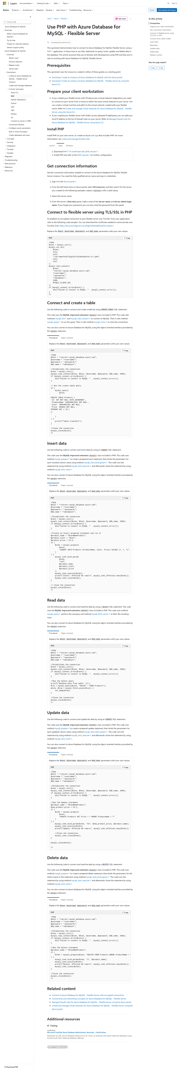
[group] (90, 947)
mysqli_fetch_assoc (99, 614)
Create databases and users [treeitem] (19, 135)
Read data (154, 45)
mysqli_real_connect (80, 318)
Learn (49, 18)
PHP (49, 51)
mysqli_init (60, 318)
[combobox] (17, 22)
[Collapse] (30, 16)
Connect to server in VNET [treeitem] (21, 121)
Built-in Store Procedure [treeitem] (18, 131)
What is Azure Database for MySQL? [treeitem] (17, 35)
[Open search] (168, 3)
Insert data (154, 42)
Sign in (174, 3)
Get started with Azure (167, 10)
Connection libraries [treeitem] (16, 124)
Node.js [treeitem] (14, 114)
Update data (154, 48)
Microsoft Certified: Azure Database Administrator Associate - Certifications (76, 1032)
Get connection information (160, 30)
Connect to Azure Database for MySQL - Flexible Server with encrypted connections (88, 995)
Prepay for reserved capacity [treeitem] (18, 44)
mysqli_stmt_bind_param (95, 462)
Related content (156, 55)
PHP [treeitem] (12, 96)
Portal (152, 10)
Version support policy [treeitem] (15, 47)
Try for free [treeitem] (11, 40)
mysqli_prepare (61, 459)
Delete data (154, 51)
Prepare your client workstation (162, 26)
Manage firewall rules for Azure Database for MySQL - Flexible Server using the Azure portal (91, 1002)
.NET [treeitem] (12, 110)
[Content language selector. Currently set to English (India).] (11, 1066)
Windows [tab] (69, 145)
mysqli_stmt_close (62, 469)
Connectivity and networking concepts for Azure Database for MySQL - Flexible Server (89, 998)
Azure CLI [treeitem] (14, 92)
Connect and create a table (160, 38)
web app (94, 135)
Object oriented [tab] (67, 338)
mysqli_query (53, 322)
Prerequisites (155, 23)
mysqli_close (99, 322)
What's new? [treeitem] (14, 58)
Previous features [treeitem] (15, 61)
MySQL (64, 18)
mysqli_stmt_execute (80, 466)
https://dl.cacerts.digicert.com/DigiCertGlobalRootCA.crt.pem (86, 225)
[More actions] (130, 19)
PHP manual (82, 155)
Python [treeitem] (13, 103)
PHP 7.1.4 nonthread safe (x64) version (79, 151)
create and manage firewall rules (76, 139)
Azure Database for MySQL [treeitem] (15, 26)
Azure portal (69, 181)
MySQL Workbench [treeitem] (18, 99)
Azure (56, 18)
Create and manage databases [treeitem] (20, 85)
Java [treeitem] (12, 107)
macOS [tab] (52, 145)
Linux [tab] (60, 145)
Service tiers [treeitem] (13, 69)
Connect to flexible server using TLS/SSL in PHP (162, 34)
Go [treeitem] (12, 117)
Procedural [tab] (53, 338)
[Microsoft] (4, 3)
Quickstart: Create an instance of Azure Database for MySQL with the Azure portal (87, 77)
